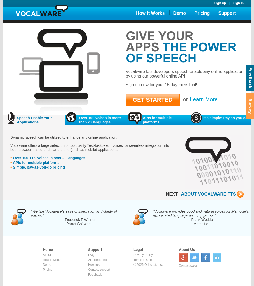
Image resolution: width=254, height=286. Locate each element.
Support (227, 13)
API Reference (98, 260)
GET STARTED (153, 99)
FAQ (91, 255)
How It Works (150, 13)
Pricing (202, 13)
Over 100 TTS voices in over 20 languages (49, 158)
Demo (179, 13)
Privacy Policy (143, 255)
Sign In (238, 3)
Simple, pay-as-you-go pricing (39, 167)
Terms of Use (142, 260)
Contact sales (188, 265)
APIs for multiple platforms (36, 163)
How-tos (94, 265)
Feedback (95, 274)
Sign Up (220, 3)
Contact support (99, 269)
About (47, 255)
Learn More (204, 99)
